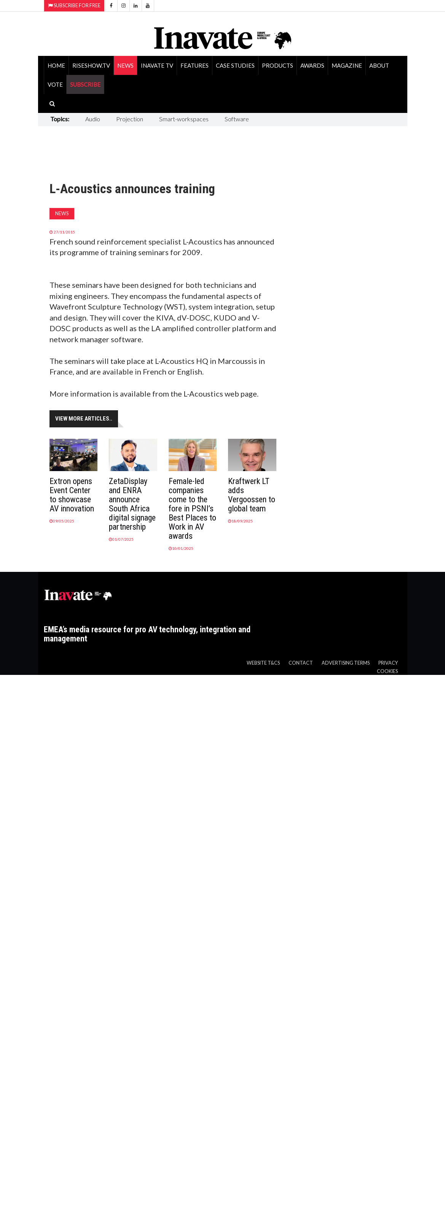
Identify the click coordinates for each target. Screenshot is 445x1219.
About (379, 65)
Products (277, 65)
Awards (312, 65)
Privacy (388, 663)
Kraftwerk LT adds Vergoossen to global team (251, 494)
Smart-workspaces (184, 118)
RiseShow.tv (91, 65)
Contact (301, 663)
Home (56, 65)
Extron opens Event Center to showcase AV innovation (71, 494)
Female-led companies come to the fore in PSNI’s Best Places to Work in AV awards (192, 508)
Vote (55, 84)
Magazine (347, 65)
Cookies (387, 671)
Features (194, 65)
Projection (129, 118)
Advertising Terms (346, 663)
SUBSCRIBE (85, 84)
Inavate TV (157, 65)
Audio (92, 118)
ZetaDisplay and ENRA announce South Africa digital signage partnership (132, 504)
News (125, 65)
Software (237, 118)
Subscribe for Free (74, 5)
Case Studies (235, 65)
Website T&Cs (263, 663)
